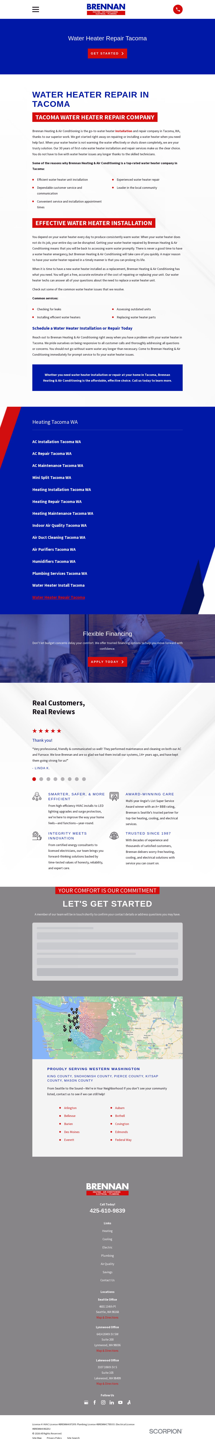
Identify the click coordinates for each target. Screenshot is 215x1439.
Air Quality (107, 1264)
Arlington (70, 1108)
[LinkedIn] (112, 1402)
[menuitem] (107, 442)
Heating (107, 1231)
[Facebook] (95, 1402)
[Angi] (129, 1402)
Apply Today (107, 662)
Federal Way (123, 1140)
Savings (107, 1272)
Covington (122, 1124)
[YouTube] (120, 1402)
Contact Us (107, 1280)
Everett (69, 1140)
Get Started (107, 53)
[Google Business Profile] (86, 1402)
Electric (107, 1247)
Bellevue (69, 1116)
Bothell (120, 1116)
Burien (68, 1124)
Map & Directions (107, 1317)
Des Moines (72, 1132)
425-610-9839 (107, 1210)
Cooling (107, 1239)
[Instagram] (103, 1402)
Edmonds (121, 1132)
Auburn (119, 1108)
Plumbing (107, 1256)
